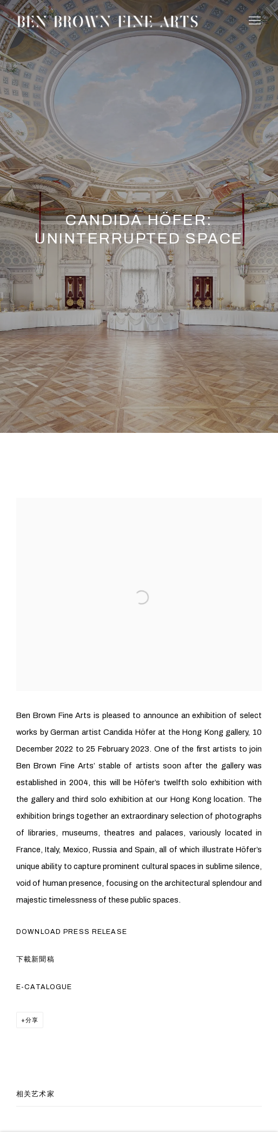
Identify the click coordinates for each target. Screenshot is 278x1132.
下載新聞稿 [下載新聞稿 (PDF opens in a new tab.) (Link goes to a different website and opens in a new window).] (35, 959)
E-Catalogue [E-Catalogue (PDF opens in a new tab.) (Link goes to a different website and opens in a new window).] (44, 987)
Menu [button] (254, 21)
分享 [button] (31, 1020)
